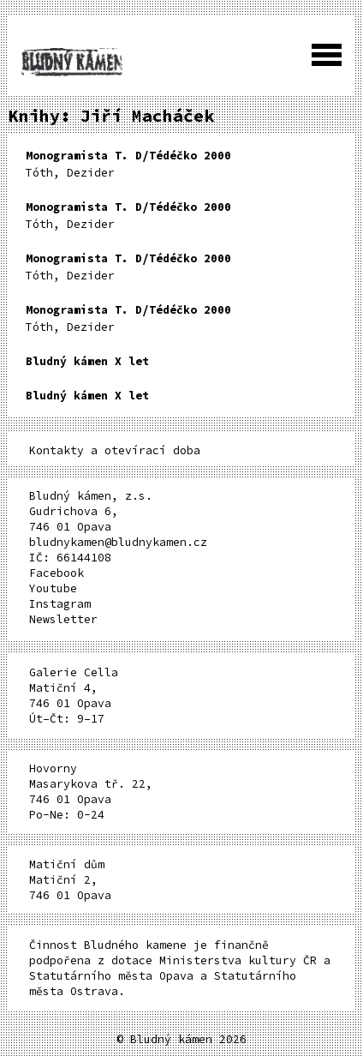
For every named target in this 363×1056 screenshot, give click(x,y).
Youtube (53, 588)
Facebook (56, 573)
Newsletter (63, 619)
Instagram (60, 604)
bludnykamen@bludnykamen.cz (118, 542)
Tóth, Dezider (128, 164)
